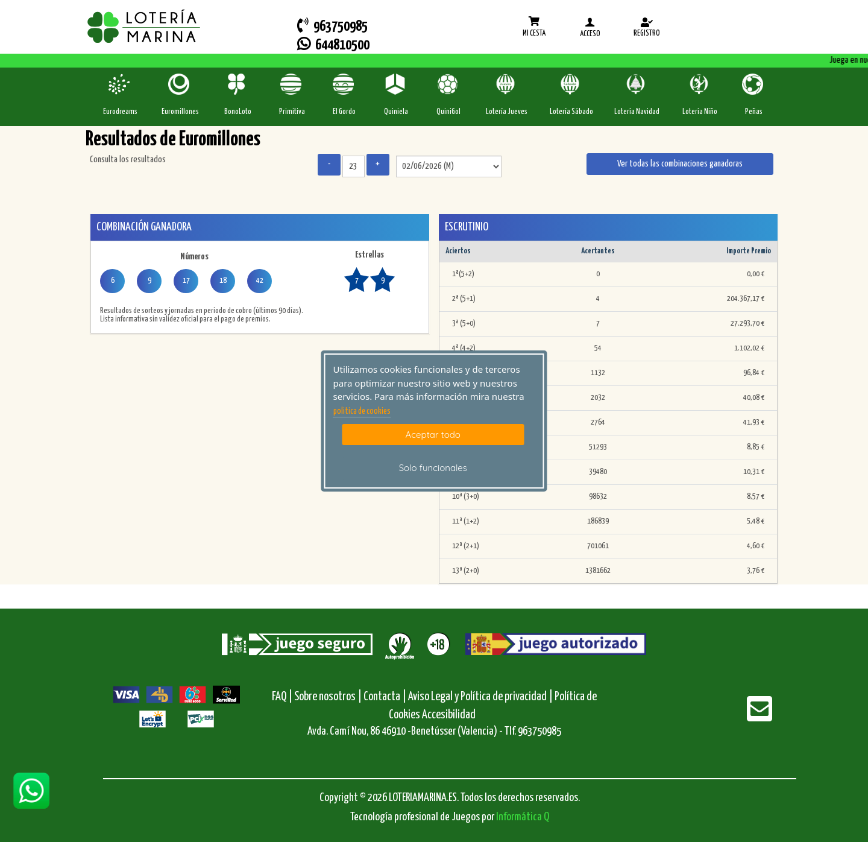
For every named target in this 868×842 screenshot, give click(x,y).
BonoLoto (237, 112)
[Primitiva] (292, 84)
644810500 (333, 44)
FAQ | (283, 697)
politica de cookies (362, 411)
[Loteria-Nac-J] (506, 84)
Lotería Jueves (506, 112)
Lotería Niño (699, 112)
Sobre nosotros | (328, 697)
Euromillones (180, 112)
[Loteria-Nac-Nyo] (700, 84)
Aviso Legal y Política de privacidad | (481, 697)
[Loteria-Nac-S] (571, 84)
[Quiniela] (396, 84)
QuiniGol (448, 112)
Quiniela (396, 112)
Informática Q (522, 817)
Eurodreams (120, 112)
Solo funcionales (433, 467)
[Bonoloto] (238, 84)
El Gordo (344, 112)
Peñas (754, 112)
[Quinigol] (449, 84)
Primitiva (292, 112)
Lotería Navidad (636, 112)
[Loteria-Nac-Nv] (637, 84)
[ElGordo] (344, 84)
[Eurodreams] (120, 84)
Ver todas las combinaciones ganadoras (680, 163)
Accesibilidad (449, 715)
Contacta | (384, 697)
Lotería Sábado (571, 112)
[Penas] (754, 84)
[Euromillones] (180, 84)
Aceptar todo (433, 434)
